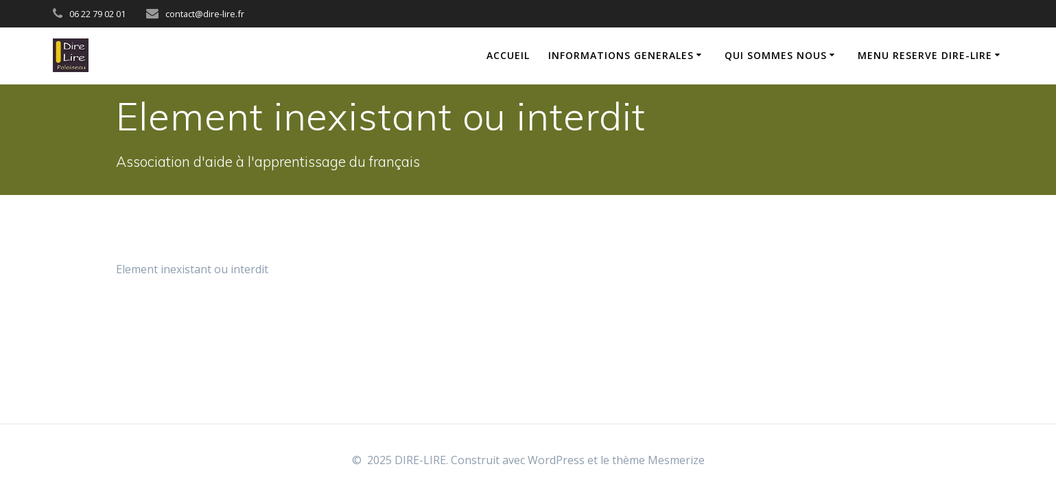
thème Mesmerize (658, 460)
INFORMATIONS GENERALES (621, 55)
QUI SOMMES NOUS (776, 55)
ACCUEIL (508, 55)
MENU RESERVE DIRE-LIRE (925, 55)
